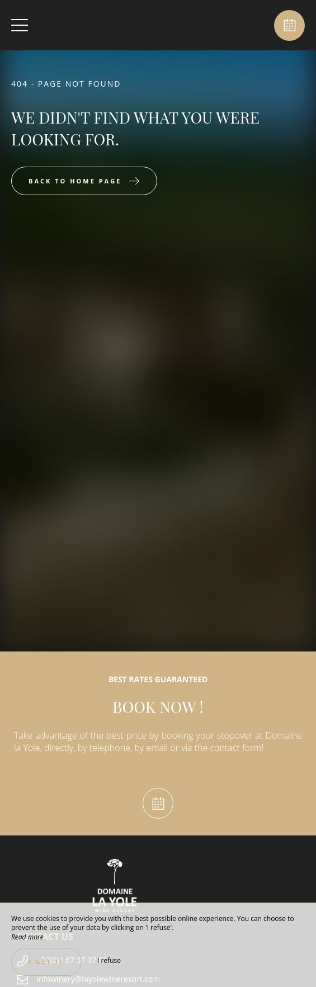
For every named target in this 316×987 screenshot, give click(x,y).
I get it (46, 961)
